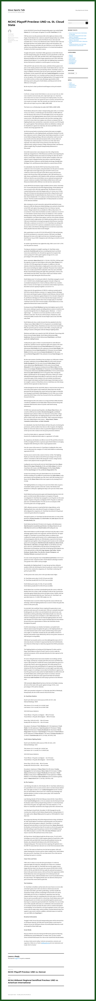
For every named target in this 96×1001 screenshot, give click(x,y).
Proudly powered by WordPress (24, 994)
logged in (17, 958)
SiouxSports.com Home (82, 10)
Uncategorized (72, 62)
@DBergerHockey (45, 943)
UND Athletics (72, 63)
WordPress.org (72, 87)
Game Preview (15, 37)
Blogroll (9, 37)
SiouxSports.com (11, 40)
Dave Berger (11, 34)
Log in (70, 82)
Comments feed (72, 85)
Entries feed (72, 84)
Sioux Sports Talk (16, 10)
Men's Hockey (11, 39)
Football (71, 56)
